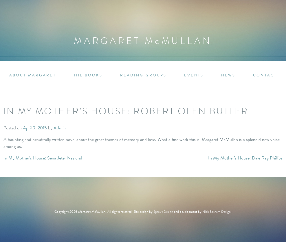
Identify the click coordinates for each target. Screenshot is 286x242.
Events (194, 75)
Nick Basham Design (216, 211)
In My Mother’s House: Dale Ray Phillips (245, 158)
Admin (60, 127)
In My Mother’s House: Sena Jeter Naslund (42, 158)
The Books (88, 75)
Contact (265, 75)
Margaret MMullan (143, 41)
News (228, 75)
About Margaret (32, 75)
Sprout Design (163, 211)
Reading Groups (143, 75)
